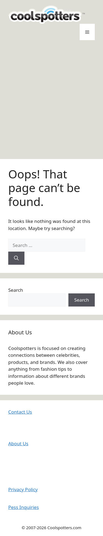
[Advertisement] (51, 99)
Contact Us (20, 412)
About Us (18, 443)
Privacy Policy (23, 489)
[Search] (16, 258)
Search (15, 290)
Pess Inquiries (23, 507)
